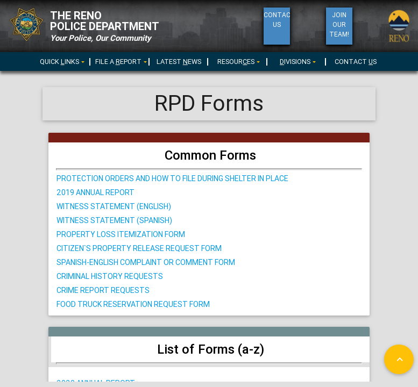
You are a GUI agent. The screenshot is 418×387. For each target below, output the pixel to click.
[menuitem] (60, 59)
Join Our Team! (339, 24)
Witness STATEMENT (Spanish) (114, 220)
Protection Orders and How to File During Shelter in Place (172, 178)
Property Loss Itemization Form (120, 234)
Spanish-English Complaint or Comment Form (145, 262)
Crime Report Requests (103, 290)
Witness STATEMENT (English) (113, 206)
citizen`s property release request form (139, 248)
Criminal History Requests (109, 276)
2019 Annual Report (95, 192)
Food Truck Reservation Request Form (133, 304)
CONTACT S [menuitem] (356, 61)
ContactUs (277, 19)
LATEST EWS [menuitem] (179, 61)
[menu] (120, 61)
